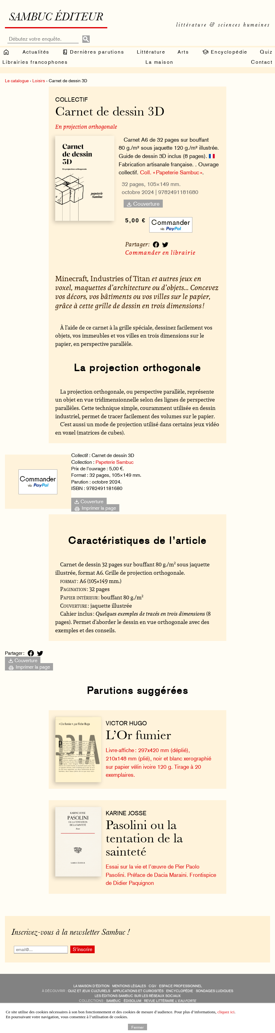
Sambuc (113, 1001)
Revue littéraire (170, 1001)
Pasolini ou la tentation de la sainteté (144, 839)
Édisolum (132, 1001)
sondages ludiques (214, 991)
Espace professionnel (180, 986)
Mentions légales (129, 986)
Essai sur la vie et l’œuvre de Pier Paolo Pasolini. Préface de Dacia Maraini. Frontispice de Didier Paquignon (161, 874)
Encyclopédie (225, 52)
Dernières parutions (93, 52)
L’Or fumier (138, 736)
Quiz (266, 52)
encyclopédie (179, 991)
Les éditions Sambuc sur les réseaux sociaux (138, 996)
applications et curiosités (138, 991)
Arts (183, 52)
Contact (262, 62)
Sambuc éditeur (56, 18)
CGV (152, 986)
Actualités (36, 52)
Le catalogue (17, 80)
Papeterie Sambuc (114, 462)
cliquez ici (225, 1012)
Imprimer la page (95, 508)
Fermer (137, 1026)
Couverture (143, 204)
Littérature (151, 52)
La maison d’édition (91, 986)
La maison (160, 62)
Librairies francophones (35, 62)
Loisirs (38, 80)
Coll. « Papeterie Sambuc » (171, 172)
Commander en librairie (160, 252)
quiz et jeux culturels (89, 991)
